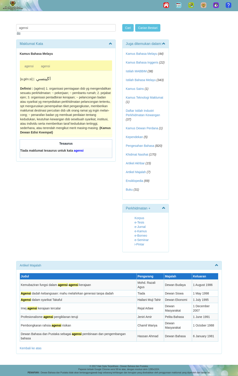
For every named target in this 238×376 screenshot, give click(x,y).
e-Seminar (142, 240)
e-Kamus (141, 231)
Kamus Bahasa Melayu (142, 53)
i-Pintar (139, 244)
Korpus (139, 218)
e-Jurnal (140, 227)
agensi (28, 66)
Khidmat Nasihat (137, 154)
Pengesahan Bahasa (140, 145)
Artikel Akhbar (135, 163)
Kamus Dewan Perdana (142, 128)
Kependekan (134, 137)
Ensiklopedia (134, 181)
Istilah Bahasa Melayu (141, 80)
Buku (129, 189)
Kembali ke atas (31, 348)
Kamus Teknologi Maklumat (144, 97)
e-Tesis (139, 222)
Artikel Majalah (136, 172)
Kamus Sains (135, 88)
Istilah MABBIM (136, 71)
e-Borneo (141, 235)
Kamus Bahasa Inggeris (142, 62)
